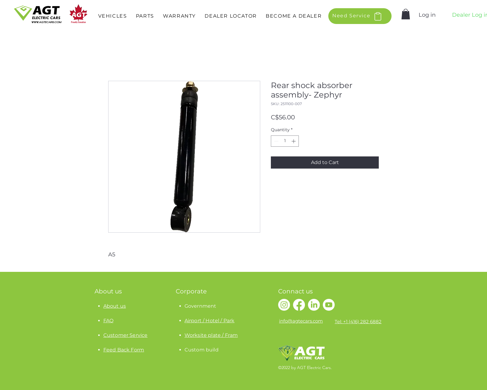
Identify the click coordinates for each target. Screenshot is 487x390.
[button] (112, 16)
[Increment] (294, 141)
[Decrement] (275, 141)
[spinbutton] (284, 141)
